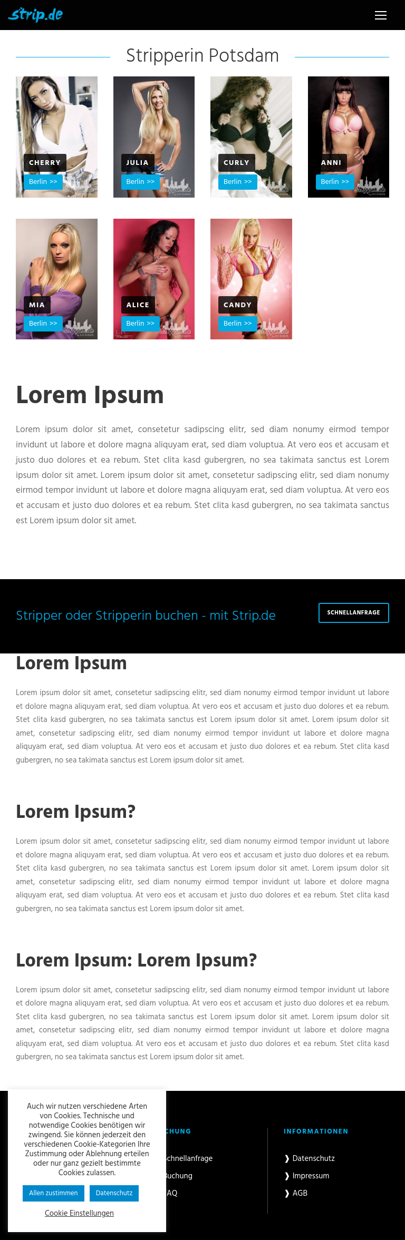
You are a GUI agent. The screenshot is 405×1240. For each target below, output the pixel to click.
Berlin (38, 182)
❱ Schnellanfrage (183, 1159)
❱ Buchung (173, 1176)
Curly (237, 163)
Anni (331, 163)
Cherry (45, 163)
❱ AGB (295, 1193)
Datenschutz (114, 1193)
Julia (138, 163)
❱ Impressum (307, 1176)
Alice (138, 305)
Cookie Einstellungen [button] (79, 1214)
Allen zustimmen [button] (53, 1193)
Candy (238, 305)
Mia (37, 305)
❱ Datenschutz (309, 1159)
